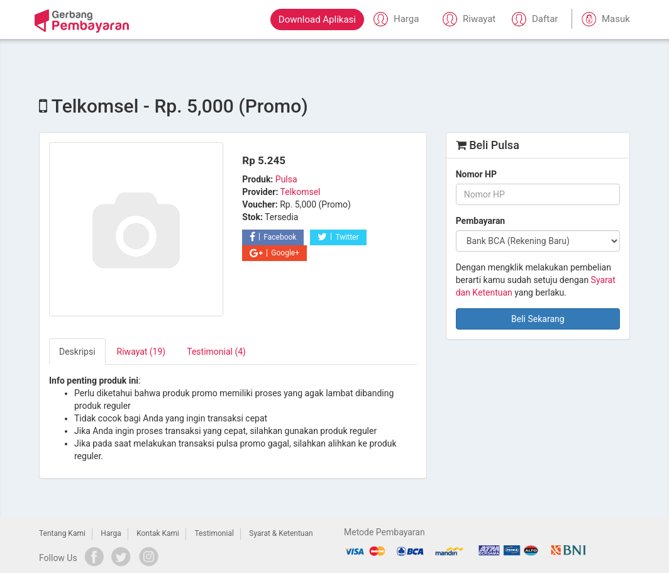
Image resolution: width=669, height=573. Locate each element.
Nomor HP (476, 174)
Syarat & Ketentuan (280, 533)
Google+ (274, 252)
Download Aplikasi (317, 19)
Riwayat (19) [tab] (141, 352)
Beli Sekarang (538, 319)
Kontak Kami (157, 533)
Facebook (273, 237)
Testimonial (214, 533)
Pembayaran (481, 221)
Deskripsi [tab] (77, 352)
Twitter (338, 237)
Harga (111, 533)
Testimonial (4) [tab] (216, 352)
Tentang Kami (62, 533)
